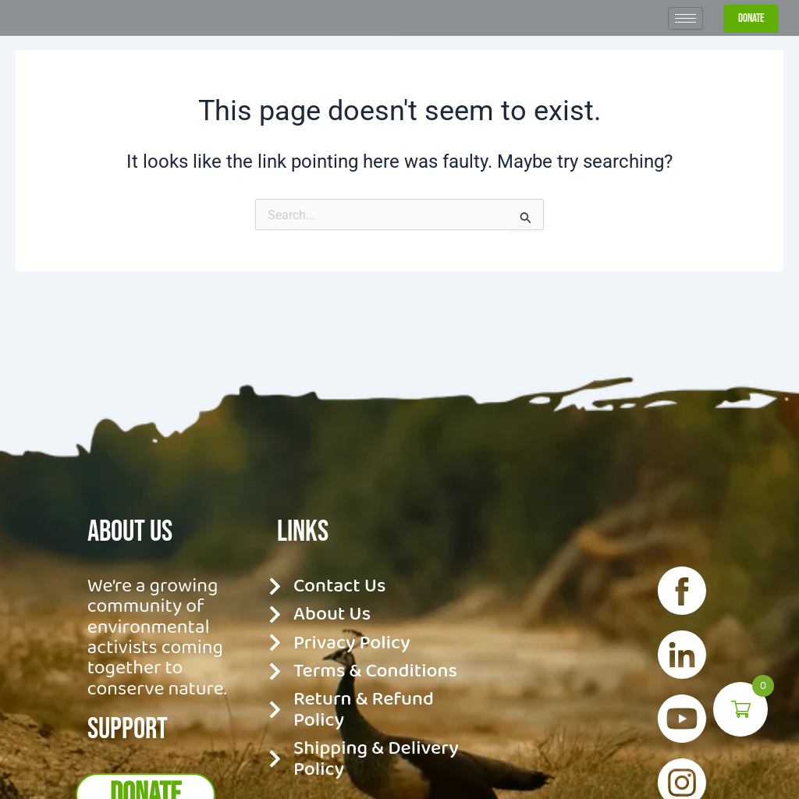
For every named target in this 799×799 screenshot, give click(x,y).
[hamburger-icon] (685, 48)
